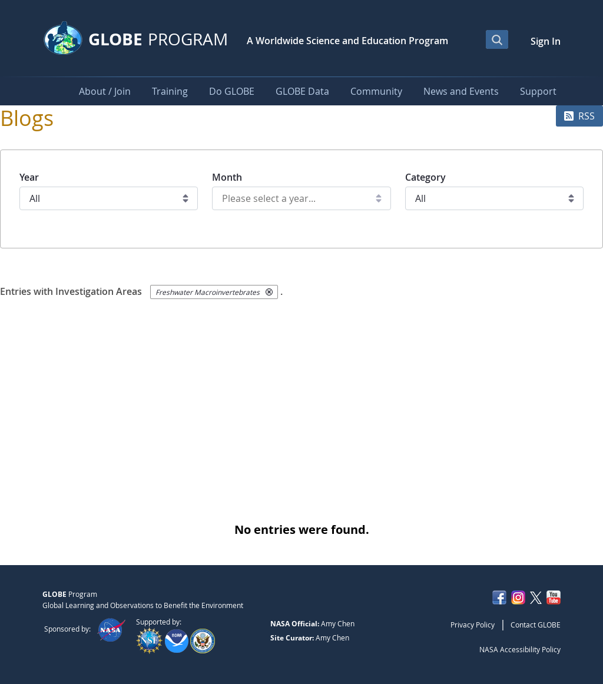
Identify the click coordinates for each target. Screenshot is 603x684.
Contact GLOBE (536, 624)
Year (29, 177)
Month (227, 177)
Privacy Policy (472, 624)
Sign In (546, 41)
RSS (579, 115)
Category (425, 177)
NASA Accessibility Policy (520, 649)
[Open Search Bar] (497, 39)
